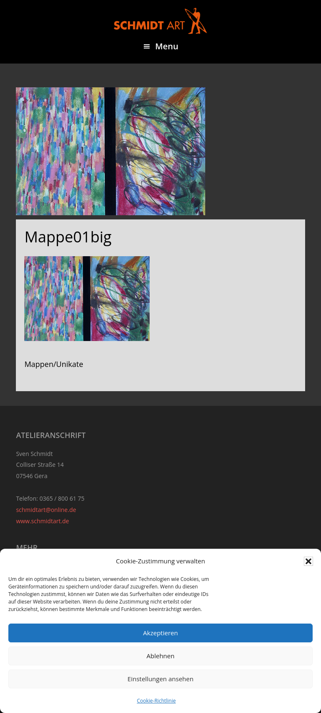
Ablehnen (161, 656)
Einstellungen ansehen (160, 679)
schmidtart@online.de (46, 510)
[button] (308, 561)
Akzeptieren (160, 633)
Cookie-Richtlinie (156, 700)
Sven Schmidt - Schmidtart (160, 21)
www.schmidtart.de (42, 521)
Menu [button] (166, 46)
